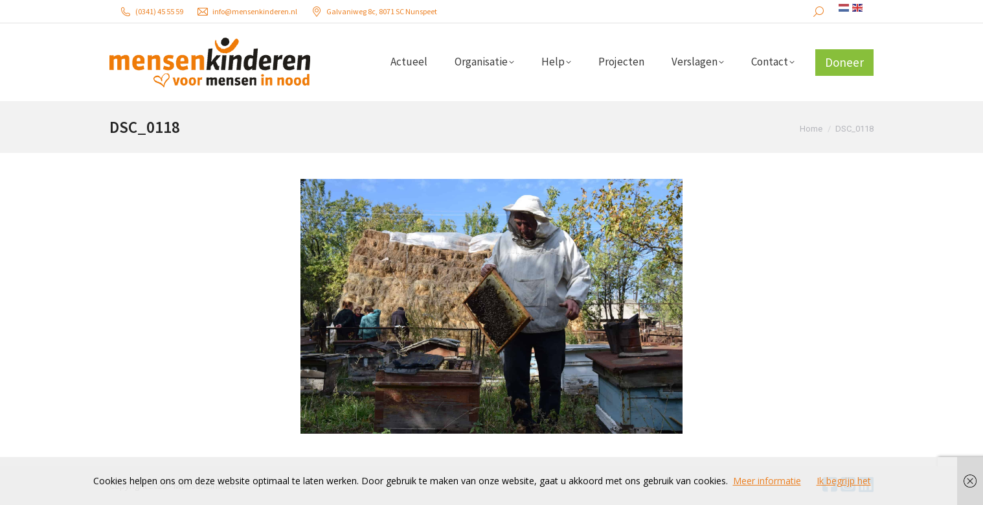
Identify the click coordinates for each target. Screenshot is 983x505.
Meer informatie (767, 481)
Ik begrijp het (844, 481)
